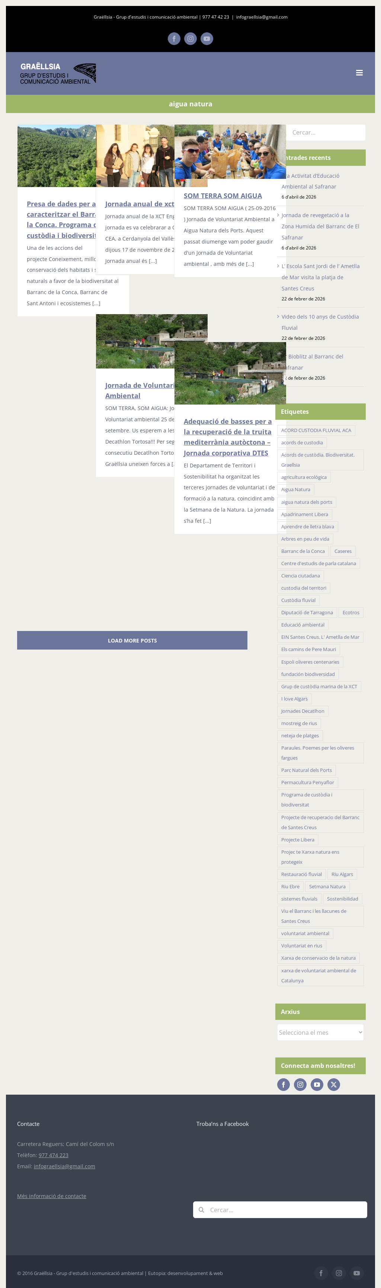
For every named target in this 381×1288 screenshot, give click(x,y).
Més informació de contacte (51, 1196)
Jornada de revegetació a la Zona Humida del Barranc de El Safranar (320, 226)
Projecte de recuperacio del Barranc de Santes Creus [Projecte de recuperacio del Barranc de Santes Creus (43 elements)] (320, 822)
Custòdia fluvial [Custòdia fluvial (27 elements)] (298, 600)
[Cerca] (201, 1209)
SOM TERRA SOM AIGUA (223, 195)
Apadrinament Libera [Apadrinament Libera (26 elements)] (304, 514)
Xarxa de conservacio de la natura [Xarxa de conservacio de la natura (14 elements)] (318, 958)
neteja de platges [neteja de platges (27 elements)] (300, 735)
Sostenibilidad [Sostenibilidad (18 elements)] (342, 899)
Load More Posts (132, 640)
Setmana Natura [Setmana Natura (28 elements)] (327, 886)
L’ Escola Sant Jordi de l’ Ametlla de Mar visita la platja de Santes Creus (321, 277)
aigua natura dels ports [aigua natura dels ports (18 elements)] (306, 502)
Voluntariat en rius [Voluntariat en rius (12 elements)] (301, 946)
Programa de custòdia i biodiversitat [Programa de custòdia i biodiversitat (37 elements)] (306, 800)
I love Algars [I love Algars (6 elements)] (294, 699)
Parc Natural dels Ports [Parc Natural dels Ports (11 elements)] (306, 770)
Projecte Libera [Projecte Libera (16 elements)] (297, 840)
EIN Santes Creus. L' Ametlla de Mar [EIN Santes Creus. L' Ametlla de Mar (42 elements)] (320, 637)
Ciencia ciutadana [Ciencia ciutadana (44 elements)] (300, 576)
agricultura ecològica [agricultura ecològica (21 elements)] (304, 477)
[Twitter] (333, 1084)
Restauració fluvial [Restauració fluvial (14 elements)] (301, 874)
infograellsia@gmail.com (262, 17)
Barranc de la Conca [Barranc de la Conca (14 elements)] (303, 551)
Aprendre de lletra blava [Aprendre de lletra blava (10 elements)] (307, 527)
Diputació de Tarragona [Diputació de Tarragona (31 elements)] (307, 612)
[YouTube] (317, 1084)
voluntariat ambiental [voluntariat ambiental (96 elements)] (305, 933)
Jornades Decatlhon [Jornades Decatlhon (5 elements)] (302, 711)
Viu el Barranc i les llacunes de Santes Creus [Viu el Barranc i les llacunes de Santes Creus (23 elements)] (313, 916)
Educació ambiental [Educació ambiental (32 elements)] (302, 625)
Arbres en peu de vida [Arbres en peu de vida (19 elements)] (305, 539)
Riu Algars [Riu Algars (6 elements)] (342, 874)
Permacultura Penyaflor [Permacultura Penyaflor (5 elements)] (307, 782)
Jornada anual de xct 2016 (148, 203)
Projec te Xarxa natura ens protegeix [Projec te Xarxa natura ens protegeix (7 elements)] (310, 857)
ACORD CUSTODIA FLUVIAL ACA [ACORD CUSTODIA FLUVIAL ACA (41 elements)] (316, 430)
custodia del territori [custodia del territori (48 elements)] (303, 588)
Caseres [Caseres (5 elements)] (343, 551)
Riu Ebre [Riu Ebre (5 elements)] (290, 886)
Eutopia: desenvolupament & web (185, 1273)
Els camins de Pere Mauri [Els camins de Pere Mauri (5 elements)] (308, 649)
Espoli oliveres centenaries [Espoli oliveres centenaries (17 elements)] (310, 662)
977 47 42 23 (215, 17)
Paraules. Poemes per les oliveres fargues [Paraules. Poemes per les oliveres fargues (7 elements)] (317, 753)
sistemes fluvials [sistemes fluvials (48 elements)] (299, 899)
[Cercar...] (320, 132)
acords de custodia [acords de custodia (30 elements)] (302, 442)
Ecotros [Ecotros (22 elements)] (351, 612)
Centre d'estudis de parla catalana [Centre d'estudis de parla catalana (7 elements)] (318, 563)
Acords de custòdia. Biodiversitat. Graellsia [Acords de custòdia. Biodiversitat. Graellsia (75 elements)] (318, 460)
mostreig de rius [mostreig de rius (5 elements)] (299, 723)
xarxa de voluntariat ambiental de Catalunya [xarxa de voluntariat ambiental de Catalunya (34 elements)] (318, 975)
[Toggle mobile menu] (360, 73)
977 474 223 (53, 1155)
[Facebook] (283, 1084)
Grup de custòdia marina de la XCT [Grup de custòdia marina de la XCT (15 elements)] (319, 686)
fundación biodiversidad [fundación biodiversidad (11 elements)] (308, 674)
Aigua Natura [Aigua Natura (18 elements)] (295, 489)
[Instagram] (300, 1084)
